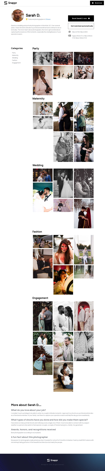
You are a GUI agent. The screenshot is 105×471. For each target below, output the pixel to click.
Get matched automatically (82, 26)
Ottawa (47, 19)
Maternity (15, 55)
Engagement (16, 63)
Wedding (15, 58)
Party (14, 53)
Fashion (14, 60)
